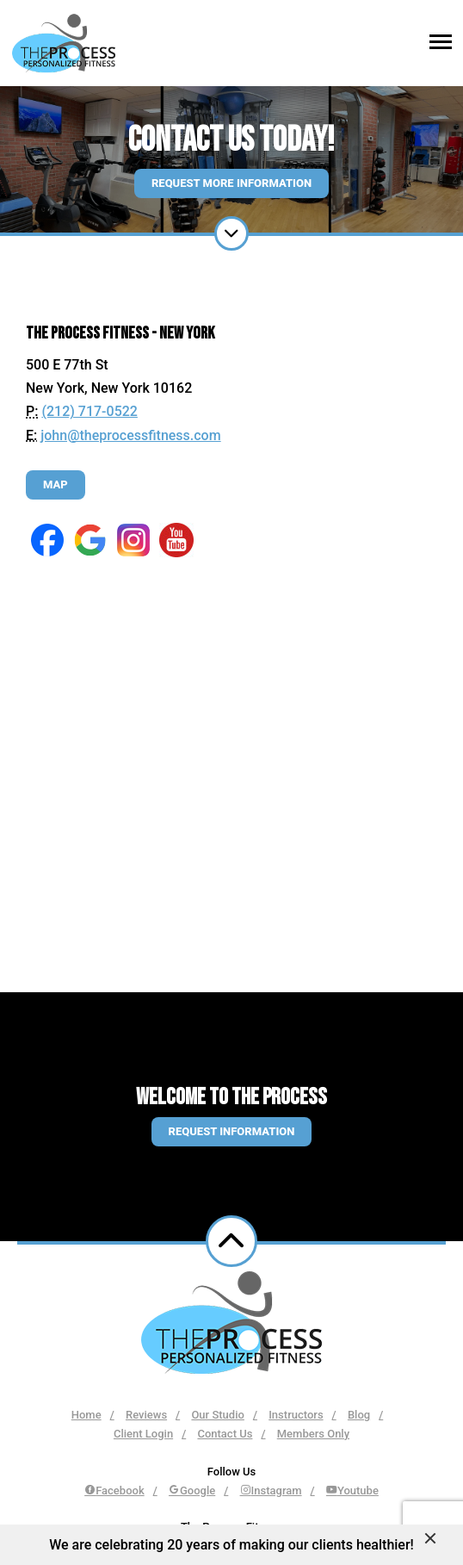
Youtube (352, 1490)
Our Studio (217, 1414)
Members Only (313, 1433)
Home (86, 1414)
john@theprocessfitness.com (130, 435)
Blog (359, 1414)
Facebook (114, 1490)
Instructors (296, 1414)
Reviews (146, 1414)
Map (55, 484)
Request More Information (231, 183)
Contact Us (224, 1433)
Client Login (143, 1433)
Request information (232, 1131)
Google (192, 1490)
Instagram (271, 1490)
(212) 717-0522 (89, 411)
